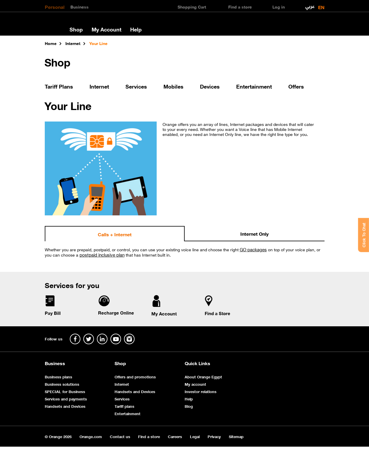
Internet (99, 86)
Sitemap (236, 436)
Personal (54, 6)
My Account (106, 29)
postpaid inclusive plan (102, 254)
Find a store (149, 436)
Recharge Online (116, 312)
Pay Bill (53, 313)
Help (136, 29)
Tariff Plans (59, 86)
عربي (310, 5)
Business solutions (62, 384)
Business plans (58, 376)
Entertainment (254, 86)
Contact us (120, 436)
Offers (296, 86)
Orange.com (91, 436)
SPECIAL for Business (65, 391)
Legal (195, 436)
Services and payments (66, 398)
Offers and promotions (135, 376)
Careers (175, 436)
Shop (76, 29)
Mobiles (173, 86)
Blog (189, 406)
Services (136, 86)
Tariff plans (124, 406)
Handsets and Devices (65, 406)
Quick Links (197, 363)
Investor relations (200, 391)
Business (79, 6)
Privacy (214, 436)
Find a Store (217, 313)
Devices (210, 86)
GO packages (253, 249)
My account (195, 384)
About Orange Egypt (203, 376)
